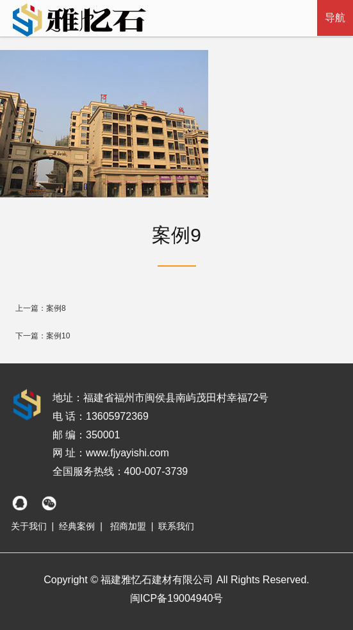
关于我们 (29, 526)
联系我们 (176, 526)
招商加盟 (128, 526)
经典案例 (77, 526)
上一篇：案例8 (40, 308)
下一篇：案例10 (42, 335)
